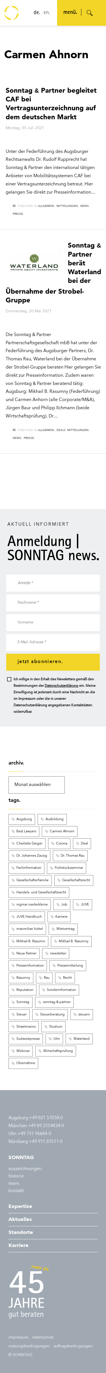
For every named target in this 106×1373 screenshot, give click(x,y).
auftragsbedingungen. (73, 1346)
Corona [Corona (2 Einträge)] (61, 843)
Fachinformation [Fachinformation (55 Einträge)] (28, 868)
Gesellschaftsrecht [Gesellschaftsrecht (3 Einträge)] (76, 880)
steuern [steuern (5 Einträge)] (84, 1014)
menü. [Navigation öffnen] (70, 13)
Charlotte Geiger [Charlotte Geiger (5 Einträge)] (29, 843)
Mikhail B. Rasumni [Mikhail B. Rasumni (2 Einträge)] (30, 941)
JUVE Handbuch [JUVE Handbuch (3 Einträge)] (29, 917)
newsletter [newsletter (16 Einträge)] (58, 953)
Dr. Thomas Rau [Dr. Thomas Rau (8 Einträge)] (73, 855)
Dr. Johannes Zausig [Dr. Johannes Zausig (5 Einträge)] (31, 855)
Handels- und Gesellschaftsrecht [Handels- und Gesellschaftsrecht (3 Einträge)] (41, 892)
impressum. (18, 1337)
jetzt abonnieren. (40, 662)
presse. (18, 214)
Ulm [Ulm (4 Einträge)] (56, 1039)
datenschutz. (43, 1337)
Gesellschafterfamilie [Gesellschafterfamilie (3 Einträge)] (32, 880)
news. (85, 206)
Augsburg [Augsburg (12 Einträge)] (24, 819)
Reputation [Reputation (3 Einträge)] (24, 990)
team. (14, 1183)
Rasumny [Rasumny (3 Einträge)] (23, 978)
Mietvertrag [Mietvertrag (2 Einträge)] (66, 929)
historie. (16, 1176)
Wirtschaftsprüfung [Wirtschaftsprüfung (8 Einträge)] (58, 1051)
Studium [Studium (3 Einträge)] (55, 1026)
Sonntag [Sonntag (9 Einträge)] (22, 1002)
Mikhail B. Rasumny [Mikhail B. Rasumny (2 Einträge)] (73, 941)
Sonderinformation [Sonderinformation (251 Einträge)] (61, 990)
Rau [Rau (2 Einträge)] (46, 978)
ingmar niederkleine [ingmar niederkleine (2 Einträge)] (32, 904)
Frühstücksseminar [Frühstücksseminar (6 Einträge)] (69, 868)
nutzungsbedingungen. (29, 1346)
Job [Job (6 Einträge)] (64, 904)
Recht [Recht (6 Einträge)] (67, 978)
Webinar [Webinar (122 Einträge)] (23, 1051)
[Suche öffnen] (90, 13)
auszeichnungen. (25, 1169)
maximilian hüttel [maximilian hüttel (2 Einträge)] (29, 929)
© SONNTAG (20, 1355)
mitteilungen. (68, 206)
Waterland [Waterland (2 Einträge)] (81, 1039)
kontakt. (16, 1191)
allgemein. (46, 206)
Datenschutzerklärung (61, 686)
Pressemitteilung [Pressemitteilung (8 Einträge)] (70, 965)
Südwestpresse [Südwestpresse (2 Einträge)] (28, 1039)
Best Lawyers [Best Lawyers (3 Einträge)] (26, 831)
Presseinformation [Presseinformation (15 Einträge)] (30, 965)
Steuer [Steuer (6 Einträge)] (21, 1014)
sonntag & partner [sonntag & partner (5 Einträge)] (57, 1002)
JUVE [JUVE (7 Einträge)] (85, 904)
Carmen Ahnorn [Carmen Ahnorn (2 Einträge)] (62, 831)
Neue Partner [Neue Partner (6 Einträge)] (26, 953)
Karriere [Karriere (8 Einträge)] (61, 917)
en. (47, 13)
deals (61, 430)
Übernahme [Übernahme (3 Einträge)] (25, 1063)
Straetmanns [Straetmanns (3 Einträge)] (26, 1026)
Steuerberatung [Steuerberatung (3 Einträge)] (52, 1014)
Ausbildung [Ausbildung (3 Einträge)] (55, 819)
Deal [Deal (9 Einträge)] (84, 843)
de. (37, 13)
